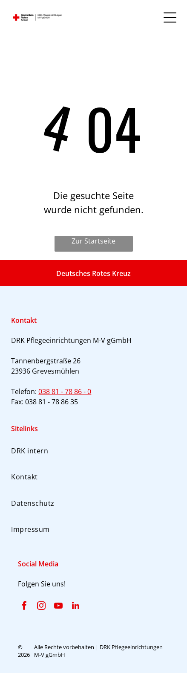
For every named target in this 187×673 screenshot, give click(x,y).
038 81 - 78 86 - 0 (64, 391)
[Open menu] (170, 17)
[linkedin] (75, 606)
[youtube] (58, 606)
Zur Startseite (93, 241)
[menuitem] (93, 451)
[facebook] (24, 606)
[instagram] (41, 606)
